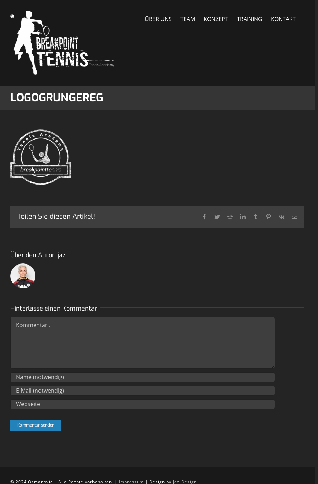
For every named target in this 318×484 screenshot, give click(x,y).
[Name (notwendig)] (142, 377)
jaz (61, 255)
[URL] (142, 404)
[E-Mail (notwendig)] (142, 391)
